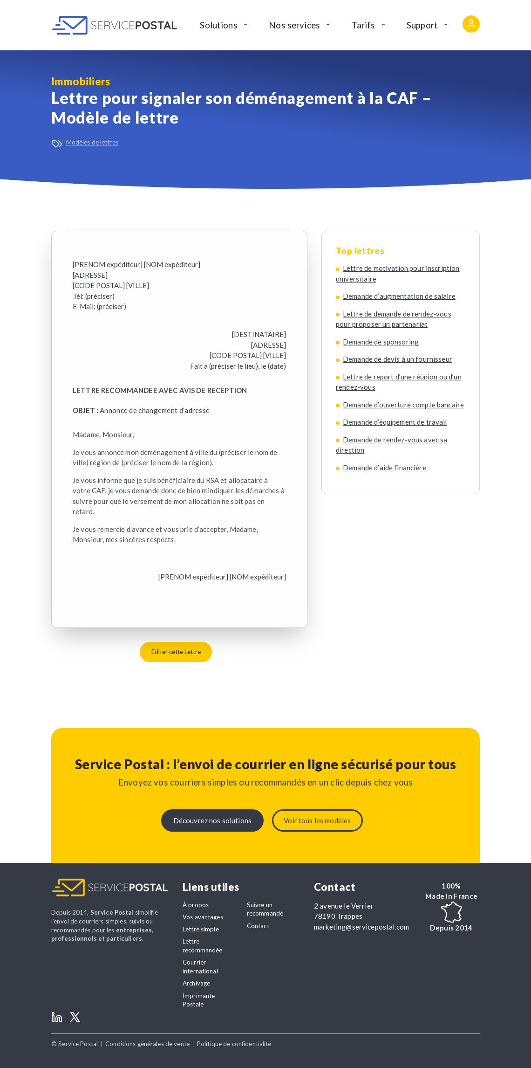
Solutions (218, 25)
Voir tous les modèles (317, 820)
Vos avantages (203, 917)
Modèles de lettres (92, 142)
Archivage (196, 983)
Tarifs (363, 25)
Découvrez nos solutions (212, 820)
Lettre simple (201, 929)
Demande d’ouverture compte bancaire (403, 404)
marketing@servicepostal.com (361, 927)
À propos (196, 905)
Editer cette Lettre (176, 651)
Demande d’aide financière (384, 467)
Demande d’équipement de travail (395, 422)
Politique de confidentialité (234, 1043)
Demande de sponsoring (381, 342)
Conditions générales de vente (147, 1043)
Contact (258, 926)
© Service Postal (74, 1043)
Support (422, 25)
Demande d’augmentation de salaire (399, 296)
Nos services (294, 25)
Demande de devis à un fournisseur (397, 359)
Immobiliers (80, 81)
